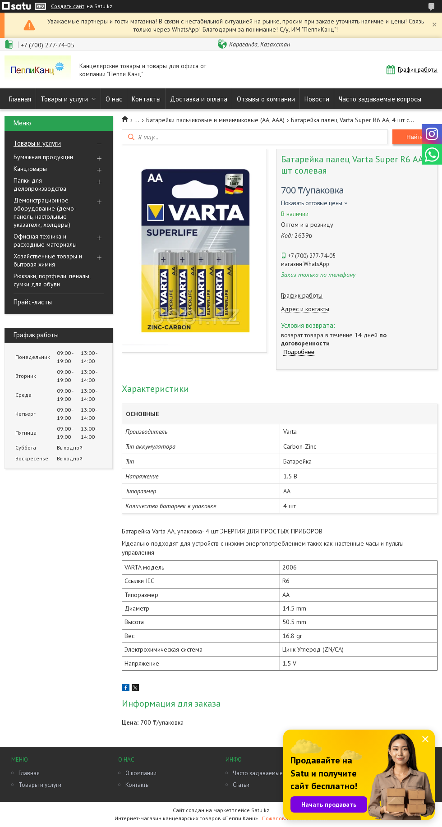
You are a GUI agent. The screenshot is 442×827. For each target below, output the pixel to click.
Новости (316, 99)
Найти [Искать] (415, 136)
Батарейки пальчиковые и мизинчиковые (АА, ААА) (215, 120)
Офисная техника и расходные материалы (45, 240)
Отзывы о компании (266, 99)
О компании (141, 773)
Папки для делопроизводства (40, 184)
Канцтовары (30, 169)
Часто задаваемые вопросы (380, 99)
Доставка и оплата (198, 99)
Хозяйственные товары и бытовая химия (48, 260)
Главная (20, 99)
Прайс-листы (33, 302)
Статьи (241, 785)
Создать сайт (67, 6)
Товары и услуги (64, 99)
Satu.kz (260, 810)
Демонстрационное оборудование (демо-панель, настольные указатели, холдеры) (45, 212)
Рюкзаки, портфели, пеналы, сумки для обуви (52, 280)
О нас (114, 99)
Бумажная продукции (43, 157)
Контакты (146, 99)
